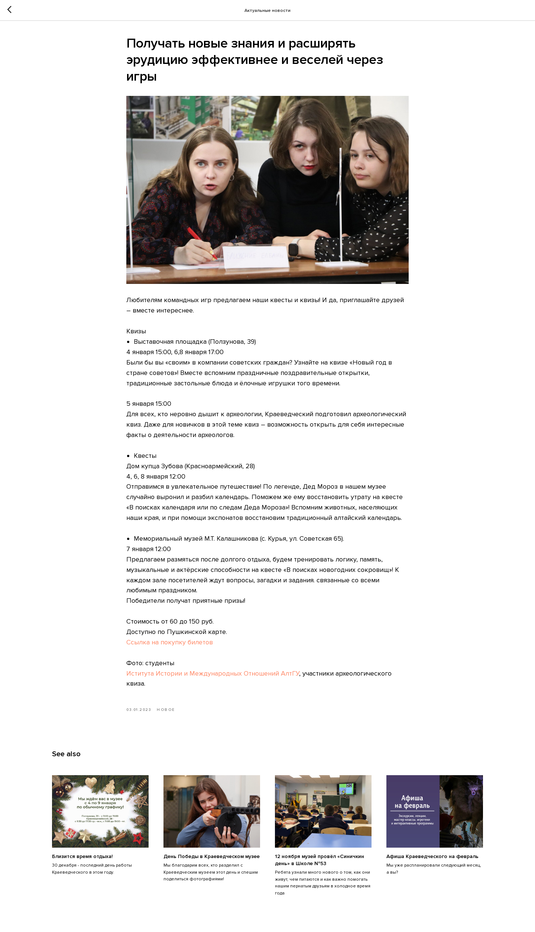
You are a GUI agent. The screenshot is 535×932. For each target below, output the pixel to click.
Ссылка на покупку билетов (169, 642)
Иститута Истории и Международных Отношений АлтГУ (212, 673)
